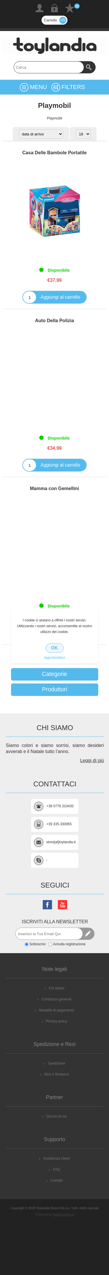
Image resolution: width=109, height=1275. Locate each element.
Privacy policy (56, 1021)
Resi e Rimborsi (56, 1074)
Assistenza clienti (56, 1158)
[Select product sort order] (41, 134)
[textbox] (49, 67)
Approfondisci (54, 658)
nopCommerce (63, 1214)
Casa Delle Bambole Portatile (54, 152)
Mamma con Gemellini (54, 488)
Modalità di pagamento (56, 1010)
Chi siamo (56, 988)
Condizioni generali (56, 999)
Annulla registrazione (69, 944)
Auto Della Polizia (54, 320)
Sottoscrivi (37, 944)
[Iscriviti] (49, 934)
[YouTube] (62, 904)
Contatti (56, 1180)
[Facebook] (47, 904)
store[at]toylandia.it (61, 842)
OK (54, 647)
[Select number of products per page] (83, 134)
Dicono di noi (57, 1116)
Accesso (54, 8)
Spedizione (56, 1063)
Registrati (39, 8)
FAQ (56, 1169)
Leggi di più (92, 760)
